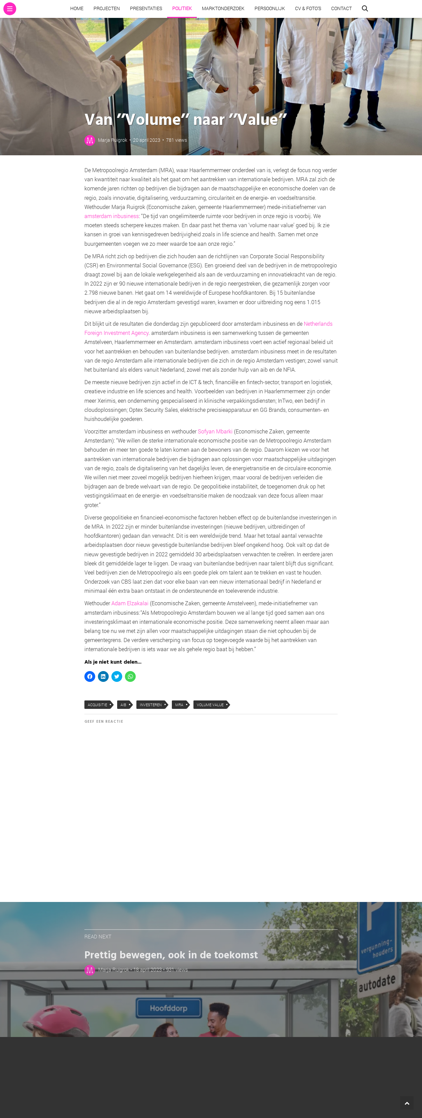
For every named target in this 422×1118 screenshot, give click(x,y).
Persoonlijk (270, 8)
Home (76, 8)
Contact (341, 8)
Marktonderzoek (223, 8)
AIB (123, 704)
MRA (179, 704)
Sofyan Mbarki (216, 431)
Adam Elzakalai (130, 603)
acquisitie (97, 704)
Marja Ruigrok (112, 140)
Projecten (107, 8)
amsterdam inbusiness (111, 215)
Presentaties (146, 8)
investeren (151, 704)
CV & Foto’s (308, 8)
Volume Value (210, 704)
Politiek (182, 8)
